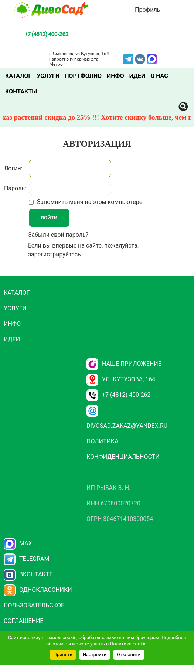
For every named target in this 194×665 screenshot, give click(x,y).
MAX (152, 58)
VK (140, 58)
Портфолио (83, 75)
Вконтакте (28, 574)
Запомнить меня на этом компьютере (88, 201)
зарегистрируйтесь (54, 254)
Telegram (128, 58)
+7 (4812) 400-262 (118, 394)
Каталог (18, 75)
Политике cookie (128, 644)
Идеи (137, 75)
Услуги (48, 75)
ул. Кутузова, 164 (120, 379)
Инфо (115, 75)
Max (18, 543)
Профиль (147, 9)
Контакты (21, 91)
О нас (159, 75)
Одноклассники (38, 589)
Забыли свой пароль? (58, 234)
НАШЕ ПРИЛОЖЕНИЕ (123, 363)
